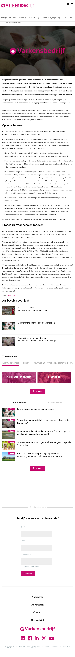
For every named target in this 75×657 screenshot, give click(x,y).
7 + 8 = (23, 527)
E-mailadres (25, 555)
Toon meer (37, 468)
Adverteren (37, 604)
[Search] (68, 4)
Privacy (29, 647)
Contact (37, 612)
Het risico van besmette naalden (38, 309)
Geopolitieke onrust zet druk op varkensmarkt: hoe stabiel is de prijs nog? (37, 339)
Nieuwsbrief (37, 620)
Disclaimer (55, 647)
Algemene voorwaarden (41, 647)
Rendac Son (11, 296)
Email (23, 541)
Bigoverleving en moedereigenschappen (36, 323)
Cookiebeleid (65, 647)
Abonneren (37, 596)
